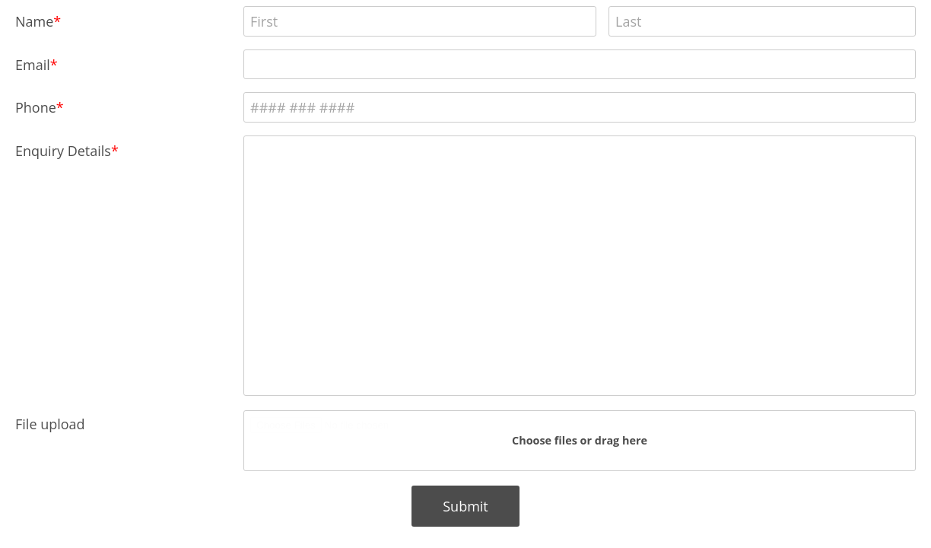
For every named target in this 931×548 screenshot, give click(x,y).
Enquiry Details (63, 151)
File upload (50, 424)
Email (32, 65)
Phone (35, 107)
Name (34, 21)
